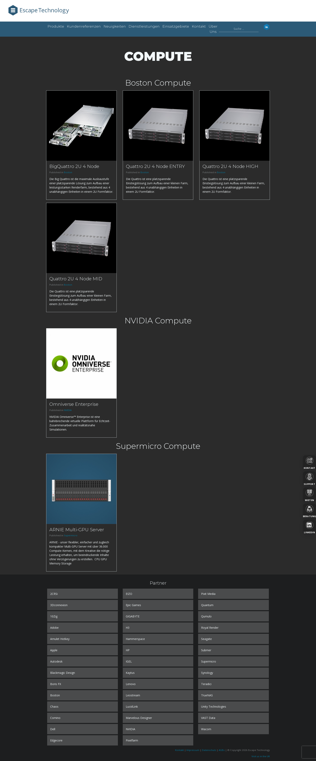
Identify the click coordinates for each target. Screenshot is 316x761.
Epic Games (133, 605)
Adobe (54, 628)
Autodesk (56, 661)
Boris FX (55, 684)
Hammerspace (135, 639)
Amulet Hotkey (60, 639)
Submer (206, 650)
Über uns (213, 29)
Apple (53, 650)
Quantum (207, 605)
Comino (55, 718)
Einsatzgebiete (175, 26)
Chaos (54, 706)
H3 (127, 628)
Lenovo (131, 684)
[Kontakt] (309, 462)
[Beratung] (309, 511)
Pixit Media (208, 594)
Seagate (206, 639)
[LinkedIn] (309, 527)
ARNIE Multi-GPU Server (76, 529)
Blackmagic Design (62, 673)
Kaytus (130, 673)
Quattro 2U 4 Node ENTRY (155, 166)
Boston (68, 172)
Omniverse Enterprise (73, 404)
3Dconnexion (59, 605)
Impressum (192, 750)
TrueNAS (207, 695)
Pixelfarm (132, 740)
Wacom (206, 729)
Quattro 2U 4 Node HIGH (230, 166)
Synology (207, 673)
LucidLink (132, 706)
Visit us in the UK (261, 756)
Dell (52, 729)
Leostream (133, 695)
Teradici (206, 684)
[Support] (309, 478)
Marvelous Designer (139, 718)
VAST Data (208, 718)
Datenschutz (209, 750)
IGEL (129, 661)
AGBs (222, 750)
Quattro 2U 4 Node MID (75, 279)
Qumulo (206, 616)
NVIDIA (68, 410)
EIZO (129, 594)
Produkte (56, 26)
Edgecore (56, 740)
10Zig (53, 616)
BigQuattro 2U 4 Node (74, 166)
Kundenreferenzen (84, 26)
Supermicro (70, 535)
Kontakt (199, 26)
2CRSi (54, 594)
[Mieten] (309, 495)
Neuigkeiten (115, 26)
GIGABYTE (132, 616)
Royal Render (209, 628)
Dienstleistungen (144, 26)
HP (128, 650)
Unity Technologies (213, 706)
